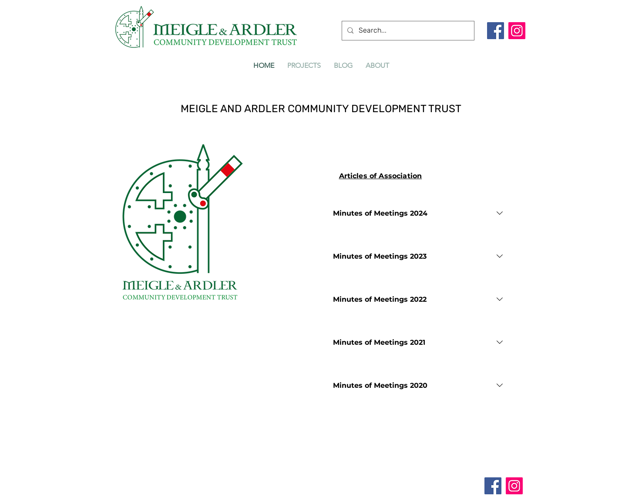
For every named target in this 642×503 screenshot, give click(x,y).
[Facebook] (495, 30)
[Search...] (407, 30)
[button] (304, 65)
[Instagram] (516, 30)
